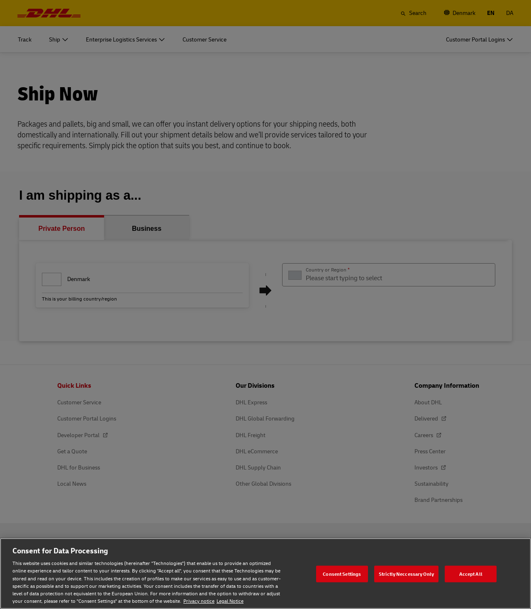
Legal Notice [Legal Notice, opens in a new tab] (230, 600)
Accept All (470, 573)
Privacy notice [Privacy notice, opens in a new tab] (198, 600)
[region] (265, 573)
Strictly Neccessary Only (406, 573)
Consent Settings (342, 573)
